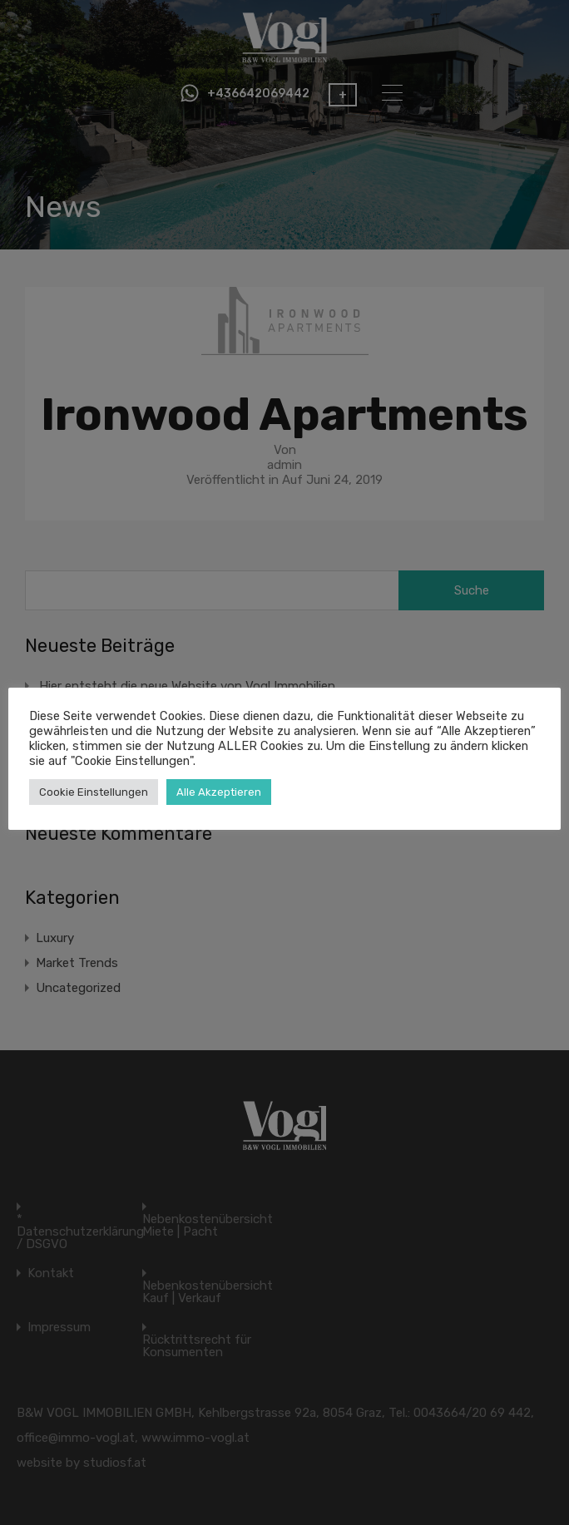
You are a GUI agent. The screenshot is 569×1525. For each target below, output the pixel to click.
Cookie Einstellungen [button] (93, 792)
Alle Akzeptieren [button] (218, 792)
